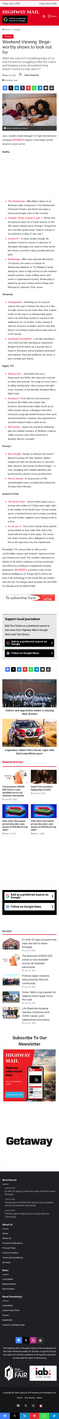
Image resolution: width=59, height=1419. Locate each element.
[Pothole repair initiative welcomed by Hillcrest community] (11, 980)
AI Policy (6, 1262)
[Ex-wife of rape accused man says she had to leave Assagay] (11, 944)
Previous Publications (12, 1243)
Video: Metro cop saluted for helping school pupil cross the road (39, 996)
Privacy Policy (8, 1248)
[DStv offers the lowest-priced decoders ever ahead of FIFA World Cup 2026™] (15, 811)
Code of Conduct (10, 1252)
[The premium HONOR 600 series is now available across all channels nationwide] (15, 777)
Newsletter (7, 1320)
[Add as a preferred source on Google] (15, 19)
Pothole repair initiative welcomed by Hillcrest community (35, 979)
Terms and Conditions (12, 1257)
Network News (9, 1284)
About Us (6, 1238)
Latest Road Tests (10, 1310)
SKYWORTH (19, 140)
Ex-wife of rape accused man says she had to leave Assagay (39, 943)
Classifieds (7, 1305)
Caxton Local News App (13, 1325)
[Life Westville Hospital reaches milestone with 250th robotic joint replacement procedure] (11, 1013)
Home (6, 29)
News (39, 1398)
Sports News (8, 1288)
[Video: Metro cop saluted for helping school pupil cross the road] (11, 996)
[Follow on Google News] (29, 653)
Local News (7, 1279)
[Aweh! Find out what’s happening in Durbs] (44, 777)
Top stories (30, 1398)
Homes (5, 1315)
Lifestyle (16, 29)
